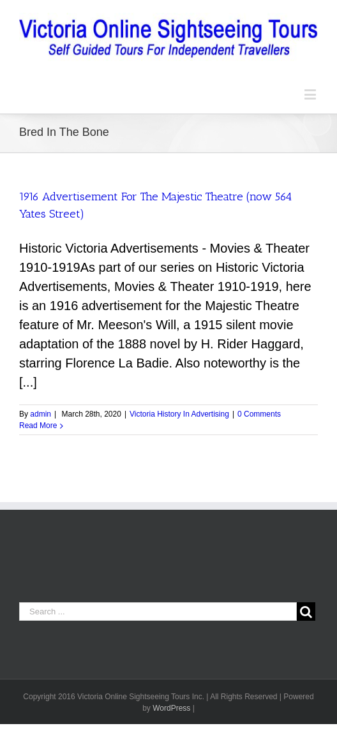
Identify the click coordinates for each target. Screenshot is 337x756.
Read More (38, 425)
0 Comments (259, 414)
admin (40, 414)
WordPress (171, 708)
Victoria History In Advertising (179, 414)
